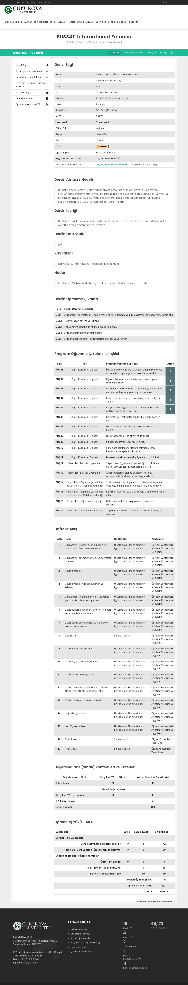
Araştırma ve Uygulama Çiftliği (85, 932)
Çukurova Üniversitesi (25, 2)
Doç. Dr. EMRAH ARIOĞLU (110, 154)
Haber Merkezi (78, 936)
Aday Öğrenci (45, 2)
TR (166, 2)
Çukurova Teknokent (81, 941)
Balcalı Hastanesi (79, 919)
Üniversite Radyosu (80, 923)
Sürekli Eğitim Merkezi (81, 927)
